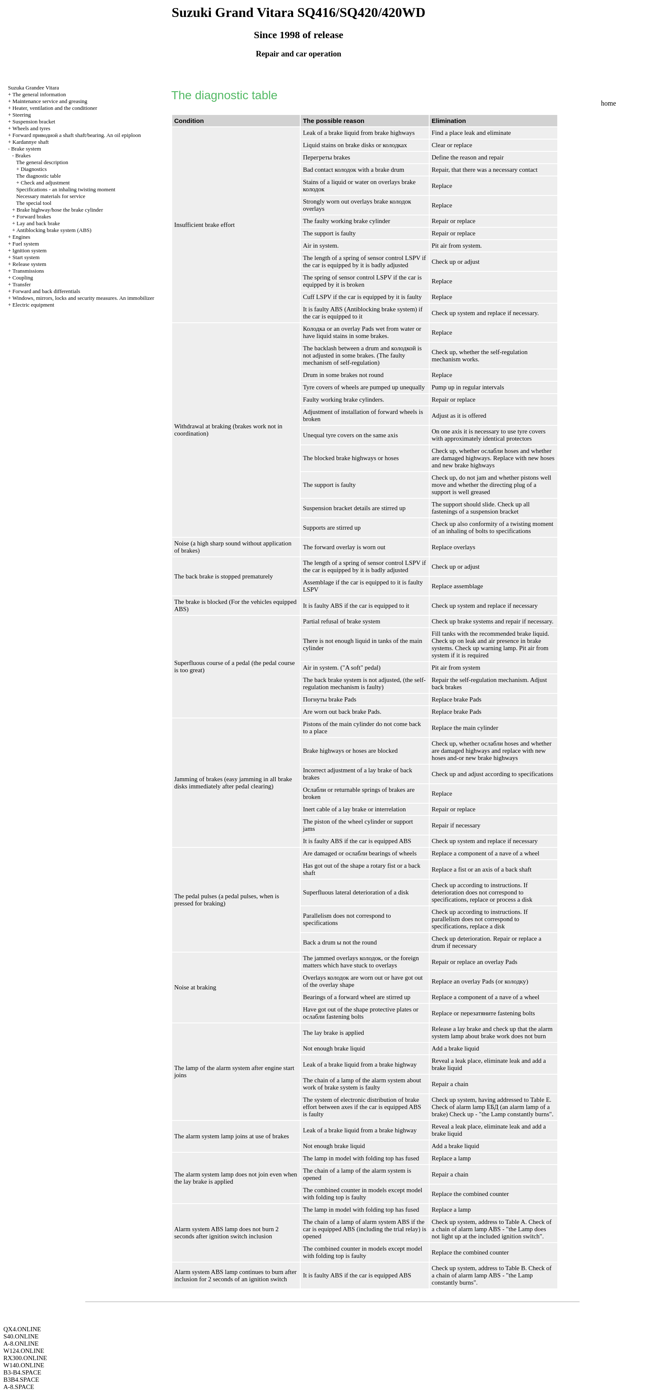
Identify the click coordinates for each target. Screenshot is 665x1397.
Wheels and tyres (31, 128)
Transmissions (28, 271)
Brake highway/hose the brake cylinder (60, 210)
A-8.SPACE (18, 1386)
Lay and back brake (38, 223)
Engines (21, 237)
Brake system (26, 148)
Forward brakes (34, 216)
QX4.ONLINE (22, 1329)
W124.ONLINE (23, 1350)
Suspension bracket (33, 121)
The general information (39, 94)
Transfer (21, 284)
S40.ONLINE (21, 1336)
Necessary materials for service (50, 196)
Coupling (22, 277)
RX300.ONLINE (25, 1358)
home (608, 103)
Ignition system (29, 250)
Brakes (23, 155)
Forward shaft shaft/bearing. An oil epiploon (76, 135)
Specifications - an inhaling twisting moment (65, 189)
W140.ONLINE (23, 1365)
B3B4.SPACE (21, 1379)
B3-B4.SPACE (22, 1372)
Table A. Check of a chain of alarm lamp (492, 1225)
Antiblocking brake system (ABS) (53, 230)
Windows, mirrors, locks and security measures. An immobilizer (83, 298)
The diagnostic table (38, 176)
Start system (25, 257)
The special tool (33, 203)
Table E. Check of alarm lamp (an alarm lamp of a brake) (491, 1107)
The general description (42, 162)
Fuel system (25, 243)
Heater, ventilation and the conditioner (54, 108)
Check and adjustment (45, 182)
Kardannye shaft (30, 142)
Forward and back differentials (46, 291)
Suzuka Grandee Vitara (33, 87)
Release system (29, 264)
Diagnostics (34, 169)
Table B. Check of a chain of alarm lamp (492, 1272)
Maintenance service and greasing (49, 101)
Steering (21, 115)
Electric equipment (33, 305)
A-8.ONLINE (21, 1343)
